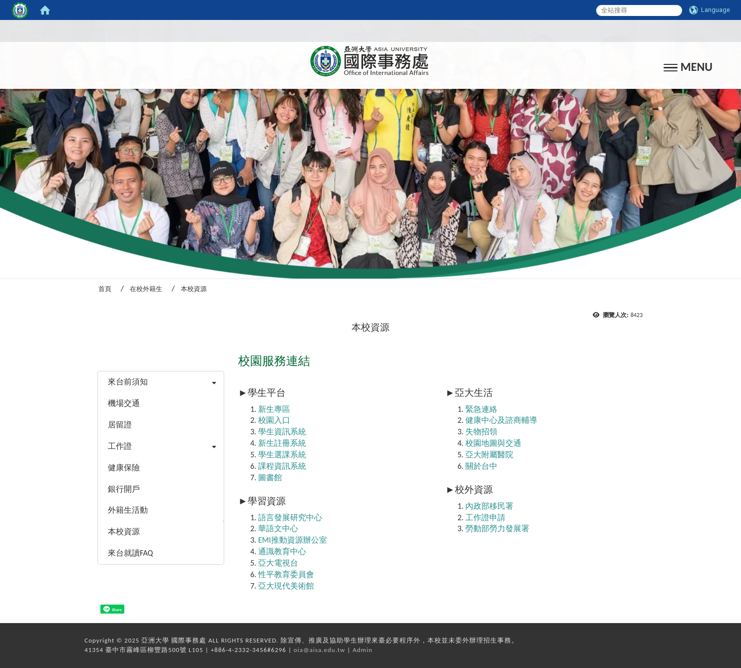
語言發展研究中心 (290, 517)
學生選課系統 (282, 454)
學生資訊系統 (282, 431)
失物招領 (481, 431)
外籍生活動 (128, 510)
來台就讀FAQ (130, 553)
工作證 (120, 446)
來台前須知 (128, 381)
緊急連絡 (481, 409)
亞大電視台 (278, 563)
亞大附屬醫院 (489, 454)
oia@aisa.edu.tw (319, 650)
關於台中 (481, 466)
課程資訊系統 (282, 466)
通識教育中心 (282, 551)
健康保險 (124, 467)
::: (367, 30)
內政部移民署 (489, 506)
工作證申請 (485, 517)
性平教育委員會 (286, 574)
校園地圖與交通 (493, 443)
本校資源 (124, 531)
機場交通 (124, 403)
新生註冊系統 (282, 443)
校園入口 (274, 420)
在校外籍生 (146, 289)
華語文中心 (278, 528)
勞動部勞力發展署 (497, 528)
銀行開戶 (124, 489)
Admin (362, 650)
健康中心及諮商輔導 (501, 420)
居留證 (120, 424)
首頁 (104, 289)
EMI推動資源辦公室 (292, 540)
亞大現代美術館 (286, 586)
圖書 (266, 477)
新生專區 (274, 409)
